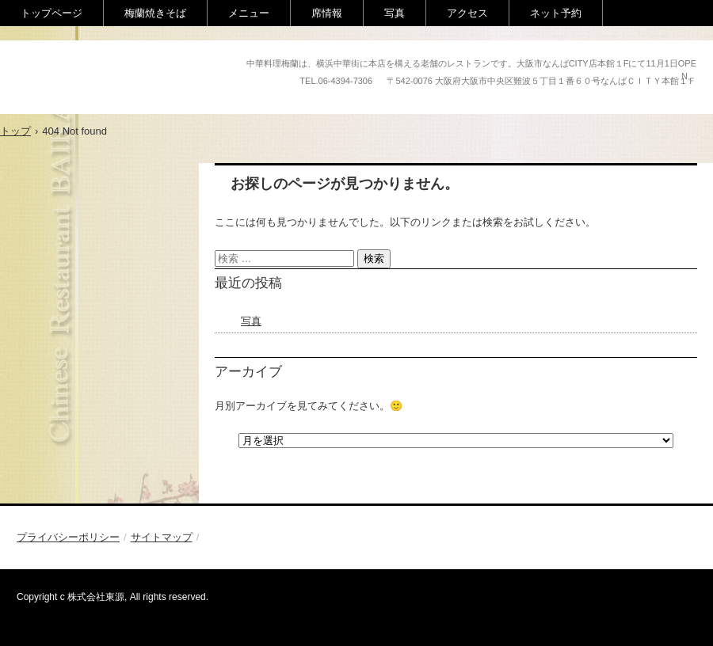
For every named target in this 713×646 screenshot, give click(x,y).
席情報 (326, 13)
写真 (394, 13)
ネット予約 (555, 13)
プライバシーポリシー (68, 537)
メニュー (248, 13)
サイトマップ (162, 537)
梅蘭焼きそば (155, 13)
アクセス (467, 13)
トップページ (51, 13)
